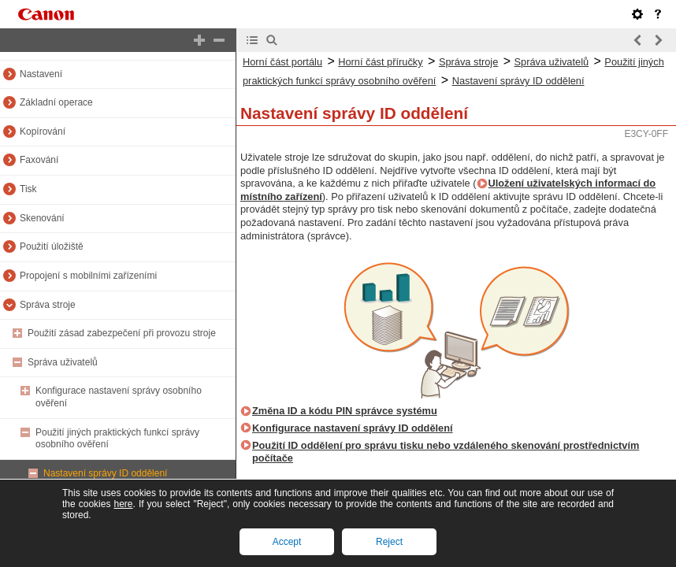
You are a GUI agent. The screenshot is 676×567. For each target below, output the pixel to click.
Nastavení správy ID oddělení (105, 473)
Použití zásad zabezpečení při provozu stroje (122, 333)
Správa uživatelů (63, 362)
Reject (389, 541)
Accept (287, 541)
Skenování (42, 218)
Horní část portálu (282, 62)
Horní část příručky (380, 62)
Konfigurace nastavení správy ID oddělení (352, 428)
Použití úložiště (52, 246)
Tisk (28, 189)
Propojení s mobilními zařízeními (88, 275)
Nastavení (41, 74)
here (122, 504)
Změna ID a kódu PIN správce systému (344, 411)
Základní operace (56, 102)
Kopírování (42, 131)
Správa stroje (48, 304)
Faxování (39, 159)
